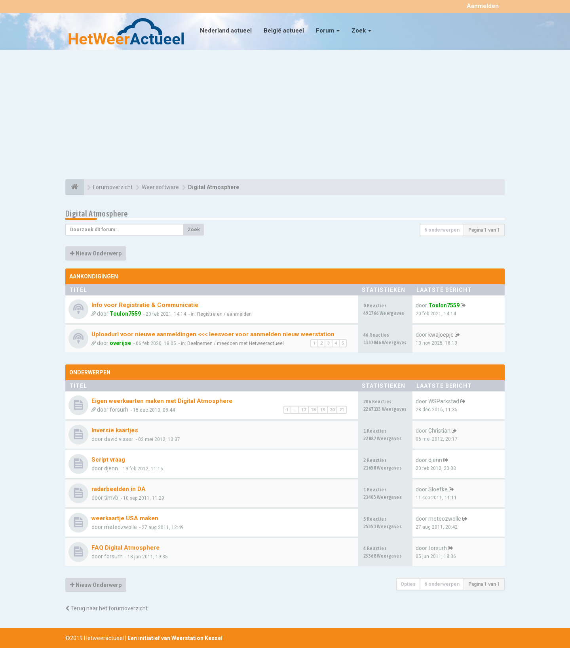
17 (303, 409)
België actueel (284, 30)
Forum (328, 30)
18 (313, 409)
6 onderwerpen (442, 230)
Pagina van (484, 230)
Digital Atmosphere (96, 213)
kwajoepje (441, 335)
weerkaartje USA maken (124, 518)
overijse (120, 343)
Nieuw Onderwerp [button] (96, 253)
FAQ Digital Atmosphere (125, 547)
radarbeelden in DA (118, 489)
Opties (408, 584)
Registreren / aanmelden (224, 314)
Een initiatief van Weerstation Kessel (174, 638)
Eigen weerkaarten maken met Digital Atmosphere (161, 401)
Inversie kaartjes (114, 430)
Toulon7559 (125, 314)
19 (322, 409)
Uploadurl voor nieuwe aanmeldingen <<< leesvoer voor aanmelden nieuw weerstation (212, 334)
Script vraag (108, 459)
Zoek (361, 30)
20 (332, 409)
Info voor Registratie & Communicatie (144, 305)
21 (341, 409)
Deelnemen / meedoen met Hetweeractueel (235, 343)
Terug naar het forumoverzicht (106, 608)
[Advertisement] (285, 115)
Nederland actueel (226, 30)
